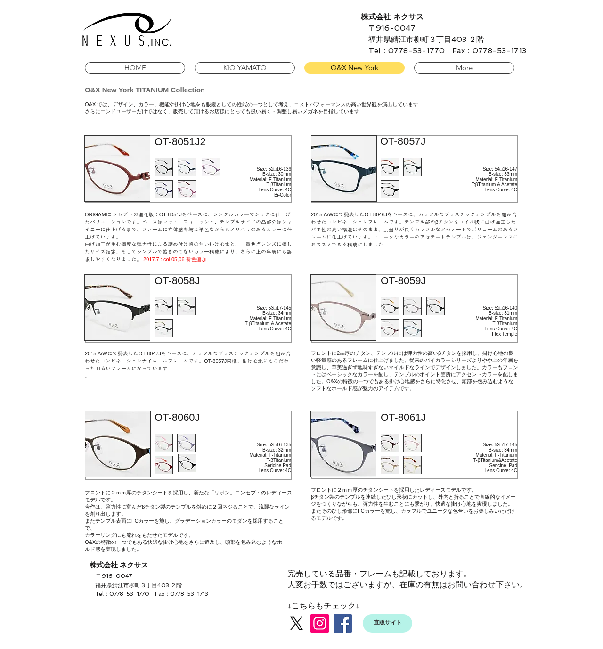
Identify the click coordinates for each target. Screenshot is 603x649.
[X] (296, 623)
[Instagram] (319, 623)
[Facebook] (343, 623)
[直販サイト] (387, 623)
